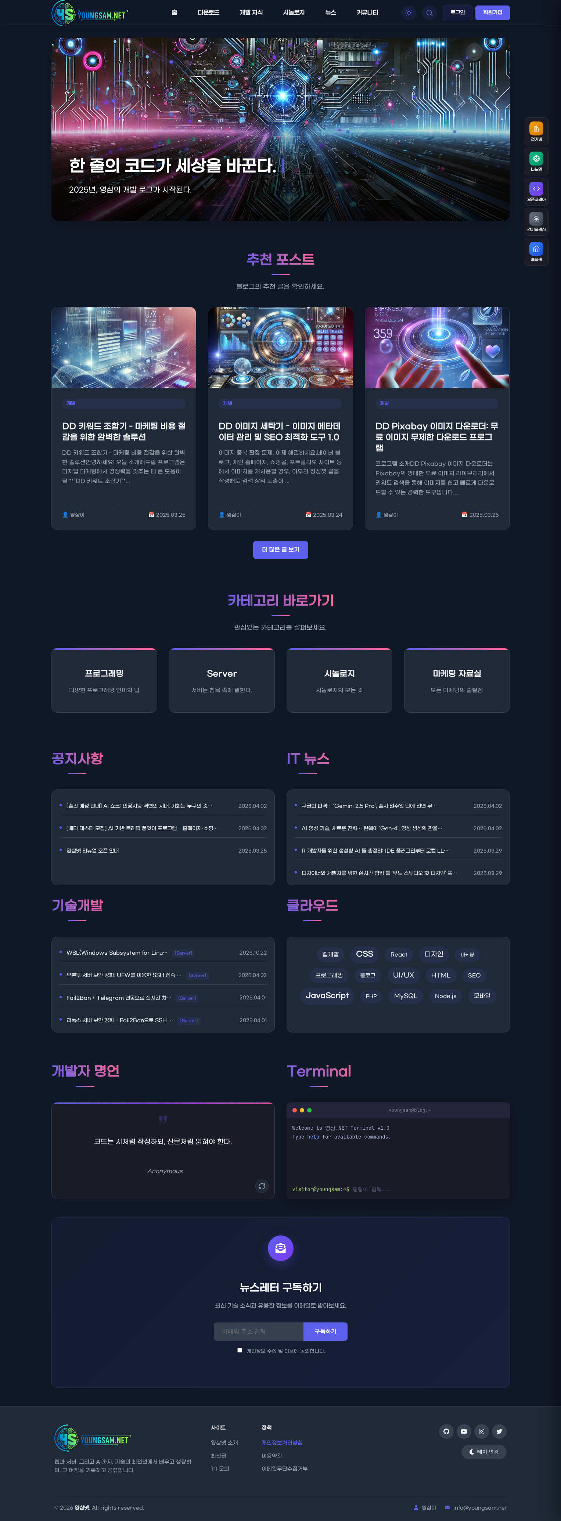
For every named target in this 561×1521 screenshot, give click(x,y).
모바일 (482, 995)
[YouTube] (464, 1431)
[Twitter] (499, 1431)
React (399, 955)
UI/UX (403, 975)
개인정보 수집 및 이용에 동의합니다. (281, 1351)
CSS (364, 954)
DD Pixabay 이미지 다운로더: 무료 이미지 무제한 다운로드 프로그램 (436, 437)
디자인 (434, 954)
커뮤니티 (367, 12)
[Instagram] (481, 1431)
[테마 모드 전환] (409, 13)
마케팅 (467, 955)
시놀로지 (293, 12)
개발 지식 (251, 12)
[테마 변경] (484, 1452)
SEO (474, 976)
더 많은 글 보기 (280, 550)
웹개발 (330, 954)
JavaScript (327, 996)
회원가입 (492, 13)
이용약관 (272, 1456)
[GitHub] (446, 1431)
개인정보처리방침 (282, 1443)
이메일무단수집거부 (285, 1469)
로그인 (457, 13)
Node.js (446, 996)
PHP (371, 996)
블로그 (367, 976)
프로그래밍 (329, 975)
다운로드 (208, 12)
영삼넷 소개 (224, 1443)
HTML (441, 975)
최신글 (218, 1456)
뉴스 (330, 12)
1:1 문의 (220, 1469)
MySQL (406, 995)
